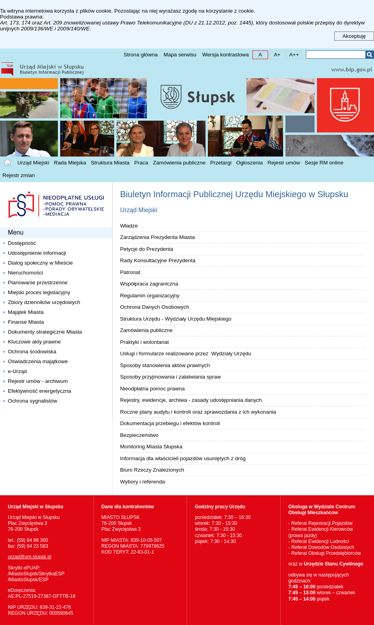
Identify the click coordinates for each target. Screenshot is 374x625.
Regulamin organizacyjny (150, 296)
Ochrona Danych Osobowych (154, 307)
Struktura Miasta (110, 163)
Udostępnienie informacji (37, 253)
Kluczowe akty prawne (34, 342)
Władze (129, 226)
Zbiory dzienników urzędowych (44, 302)
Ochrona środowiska (32, 351)
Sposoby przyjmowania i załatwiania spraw (170, 377)
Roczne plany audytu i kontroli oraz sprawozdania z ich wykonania (198, 412)
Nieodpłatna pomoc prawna (152, 389)
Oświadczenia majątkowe (38, 361)
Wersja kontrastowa (225, 55)
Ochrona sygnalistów (32, 401)
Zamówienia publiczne (179, 163)
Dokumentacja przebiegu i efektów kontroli (170, 423)
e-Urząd (17, 371)
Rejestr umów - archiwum (38, 381)
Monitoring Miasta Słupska (151, 447)
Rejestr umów (284, 163)
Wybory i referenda (142, 482)
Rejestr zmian (18, 175)
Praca (141, 163)
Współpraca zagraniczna (149, 284)
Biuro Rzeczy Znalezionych (152, 470)
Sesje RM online (324, 163)
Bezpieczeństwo (139, 435)
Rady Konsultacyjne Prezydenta (157, 260)
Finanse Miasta (26, 322)
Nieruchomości (25, 273)
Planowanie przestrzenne (38, 282)
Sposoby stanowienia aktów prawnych (165, 365)
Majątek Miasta (26, 312)
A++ (293, 54)
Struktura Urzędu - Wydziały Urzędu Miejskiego (175, 319)
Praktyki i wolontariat (144, 342)
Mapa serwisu (179, 55)
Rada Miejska (70, 163)
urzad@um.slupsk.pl (29, 557)
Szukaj (369, 54)
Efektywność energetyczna (39, 391)
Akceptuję (354, 36)
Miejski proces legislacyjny (39, 292)
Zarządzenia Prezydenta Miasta (157, 237)
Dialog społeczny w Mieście (40, 263)
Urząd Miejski (33, 163)
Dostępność (22, 243)
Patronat (130, 272)
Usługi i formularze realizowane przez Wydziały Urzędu (185, 353)
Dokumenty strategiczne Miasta (45, 332)
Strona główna (140, 55)
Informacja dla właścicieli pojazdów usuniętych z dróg (183, 458)
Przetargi (220, 163)
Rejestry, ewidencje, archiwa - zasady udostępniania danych (191, 400)
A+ (275, 54)
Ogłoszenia (249, 163)
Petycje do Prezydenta (146, 249)
